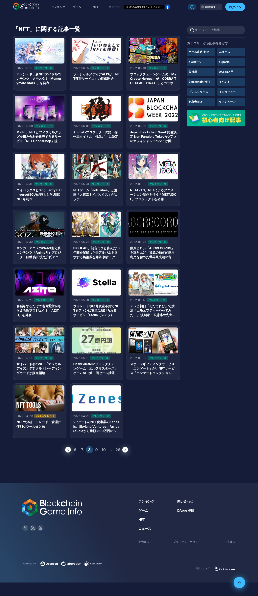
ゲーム (77, 7)
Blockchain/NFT (199, 81)
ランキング (58, 7)
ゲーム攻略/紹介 (199, 51)
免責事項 (144, 541)
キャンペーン (227, 101)
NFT (95, 7)
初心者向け (195, 101)
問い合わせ (185, 501)
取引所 (193, 71)
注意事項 (230, 541)
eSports (224, 62)
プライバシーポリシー (187, 541)
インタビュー (227, 91)
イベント (224, 81)
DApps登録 (185, 510)
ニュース (224, 51)
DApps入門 (226, 71)
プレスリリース (198, 91)
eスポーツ (195, 62)
